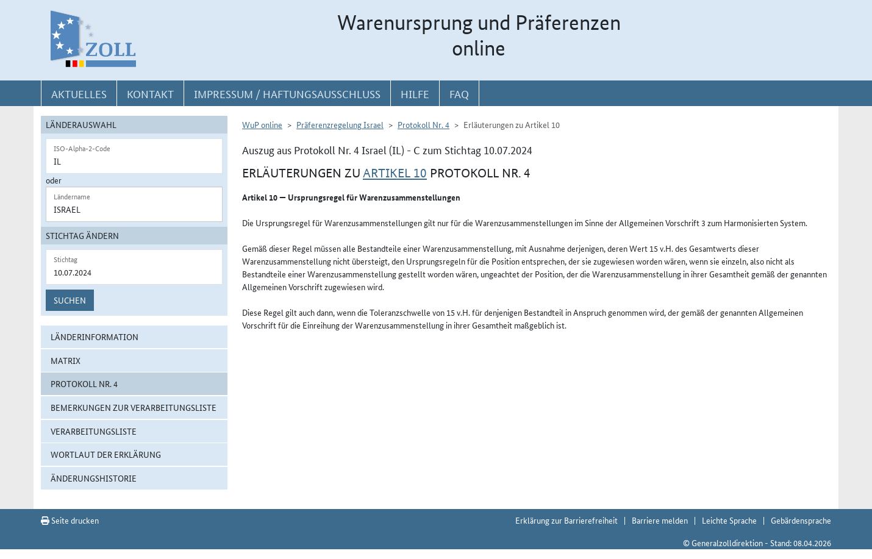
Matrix (65, 360)
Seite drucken (70, 520)
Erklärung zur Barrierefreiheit (566, 520)
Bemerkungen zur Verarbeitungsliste (133, 407)
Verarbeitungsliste (94, 431)
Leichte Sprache (729, 520)
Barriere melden (660, 520)
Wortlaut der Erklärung (106, 454)
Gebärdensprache (801, 520)
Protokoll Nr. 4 (84, 383)
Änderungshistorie (94, 478)
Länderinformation (94, 336)
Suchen (70, 300)
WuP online (262, 124)
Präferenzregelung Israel (340, 124)
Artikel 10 (395, 173)
